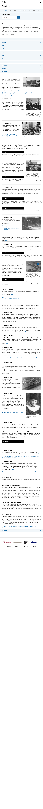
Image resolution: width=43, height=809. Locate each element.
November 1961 (6, 477)
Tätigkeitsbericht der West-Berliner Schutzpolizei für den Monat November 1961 (20, 526)
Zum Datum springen (6, 14)
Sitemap (34, 546)
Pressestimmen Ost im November (11, 485)
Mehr (15, 34)
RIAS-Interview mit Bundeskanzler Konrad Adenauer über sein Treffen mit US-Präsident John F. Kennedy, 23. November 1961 (22, 298)
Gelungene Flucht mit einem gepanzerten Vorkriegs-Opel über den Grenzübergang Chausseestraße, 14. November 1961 (11, 227)
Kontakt (9, 546)
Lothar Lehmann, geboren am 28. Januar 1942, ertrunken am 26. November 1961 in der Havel (13, 412)
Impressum (16, 546)
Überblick (4, 23)
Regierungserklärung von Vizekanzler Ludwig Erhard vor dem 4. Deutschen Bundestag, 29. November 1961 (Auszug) (22, 457)
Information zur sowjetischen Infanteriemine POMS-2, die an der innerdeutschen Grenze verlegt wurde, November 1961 (22, 472)
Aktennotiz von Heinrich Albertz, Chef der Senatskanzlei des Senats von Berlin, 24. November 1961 (21, 358)
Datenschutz (25, 546)
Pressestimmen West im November (12, 502)
